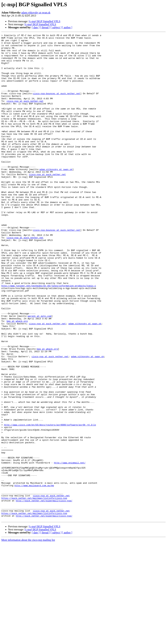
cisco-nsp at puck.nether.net (25, 114)
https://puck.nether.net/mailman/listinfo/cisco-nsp (34, 591)
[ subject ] (56, 27)
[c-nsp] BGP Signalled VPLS (44, 21)
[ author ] (67, 27)
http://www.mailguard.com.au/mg (34, 575)
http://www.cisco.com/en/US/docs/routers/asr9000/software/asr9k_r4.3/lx (50, 503)
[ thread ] (45, 27)
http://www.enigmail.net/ (69, 548)
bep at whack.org (17, 378)
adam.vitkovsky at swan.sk (35, 12)
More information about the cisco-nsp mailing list (28, 637)
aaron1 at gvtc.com (39, 372)
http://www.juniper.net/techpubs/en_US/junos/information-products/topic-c (48, 336)
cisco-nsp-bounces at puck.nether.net (56, 105)
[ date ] (35, 27)
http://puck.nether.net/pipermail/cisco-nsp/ (44, 594)
